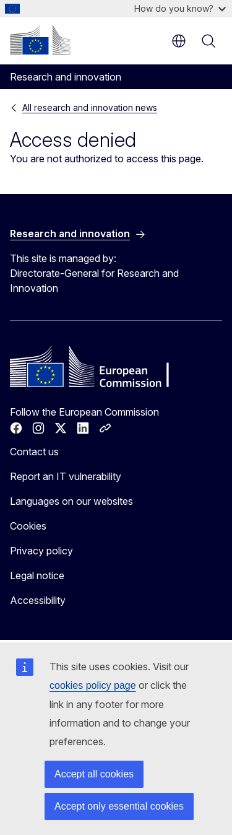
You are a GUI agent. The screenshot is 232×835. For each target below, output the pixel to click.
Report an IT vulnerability (65, 476)
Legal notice (37, 575)
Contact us (34, 451)
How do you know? (180, 8)
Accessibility (38, 600)
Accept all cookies (94, 774)
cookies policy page (92, 685)
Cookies (28, 526)
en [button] (178, 40)
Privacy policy (41, 550)
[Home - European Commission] (40, 40)
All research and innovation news (89, 107)
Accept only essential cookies (119, 806)
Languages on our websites (71, 501)
